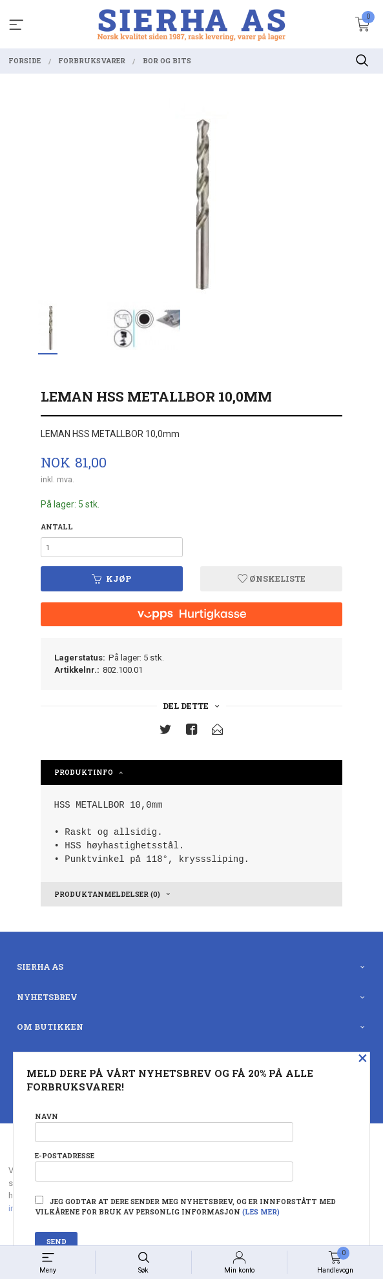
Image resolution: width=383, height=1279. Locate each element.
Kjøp (111, 578)
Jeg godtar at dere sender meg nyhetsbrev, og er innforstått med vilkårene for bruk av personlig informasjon (185, 1206)
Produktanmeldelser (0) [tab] (107, 894)
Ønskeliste (271, 578)
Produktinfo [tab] (83, 772)
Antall (57, 526)
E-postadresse (164, 1166)
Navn (164, 1127)
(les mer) (261, 1211)
